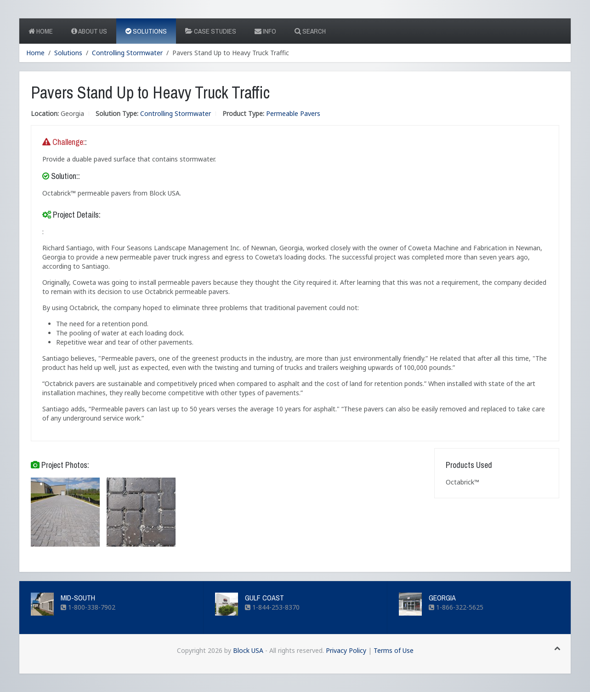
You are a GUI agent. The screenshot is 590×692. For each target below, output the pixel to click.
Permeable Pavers (293, 113)
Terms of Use (394, 650)
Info (265, 31)
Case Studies (210, 31)
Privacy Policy (346, 650)
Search (310, 31)
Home (40, 31)
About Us (89, 31)
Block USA (248, 650)
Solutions (146, 31)
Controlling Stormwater (127, 52)
